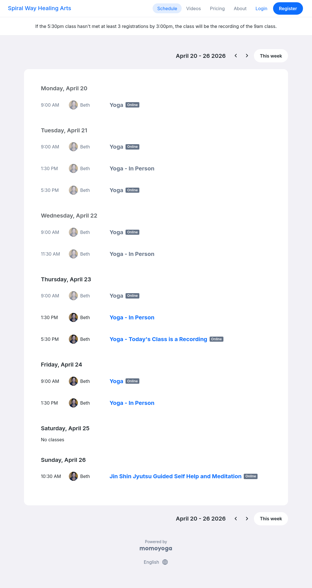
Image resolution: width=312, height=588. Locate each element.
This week (271, 56)
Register (288, 8)
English (156, 562)
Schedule (167, 8)
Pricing (217, 8)
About (240, 8)
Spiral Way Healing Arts (39, 8)
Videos (193, 8)
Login (261, 8)
